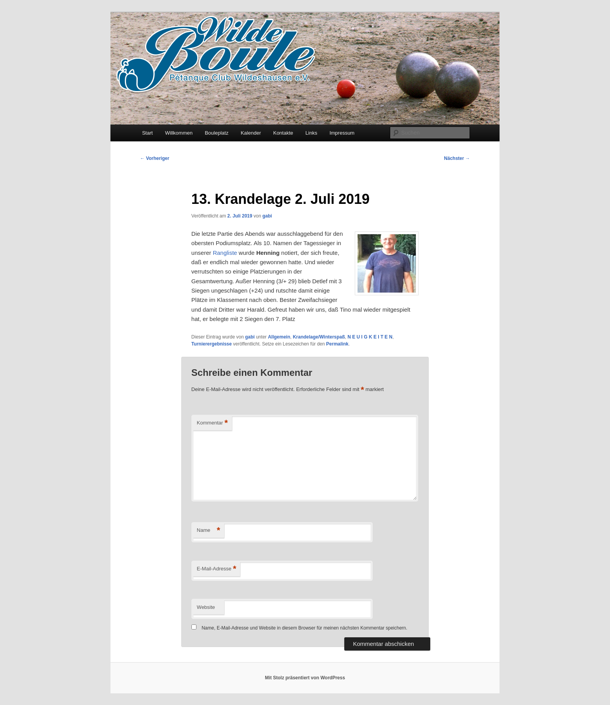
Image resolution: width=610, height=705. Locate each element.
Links (311, 133)
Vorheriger (154, 158)
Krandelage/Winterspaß (319, 337)
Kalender (251, 133)
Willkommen (179, 133)
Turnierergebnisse (211, 344)
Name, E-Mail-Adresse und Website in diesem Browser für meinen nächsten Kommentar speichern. (304, 628)
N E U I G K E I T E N (369, 337)
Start (147, 133)
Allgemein (279, 337)
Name (208, 530)
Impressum (342, 133)
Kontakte (283, 133)
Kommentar (212, 423)
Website (206, 607)
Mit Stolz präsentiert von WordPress (305, 677)
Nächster (457, 158)
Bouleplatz (216, 133)
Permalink (337, 344)
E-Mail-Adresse (216, 569)
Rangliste (225, 252)
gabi (267, 216)
